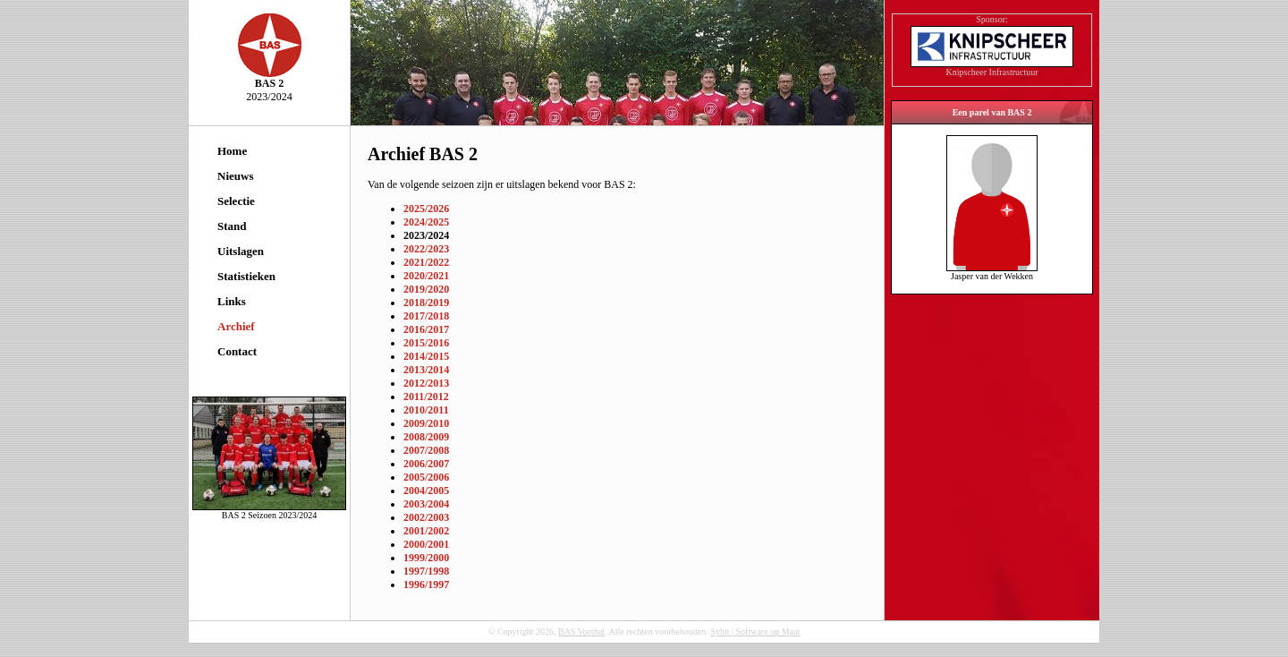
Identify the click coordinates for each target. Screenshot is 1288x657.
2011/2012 (426, 396)
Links (231, 301)
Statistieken (246, 276)
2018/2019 (426, 302)
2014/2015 (426, 356)
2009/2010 (426, 423)
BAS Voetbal (581, 631)
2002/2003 (426, 517)
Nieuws (235, 176)
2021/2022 (426, 262)
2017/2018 (426, 316)
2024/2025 (426, 222)
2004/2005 (426, 490)
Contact (237, 351)
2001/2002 (426, 531)
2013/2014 (426, 369)
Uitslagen (240, 251)
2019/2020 (426, 289)
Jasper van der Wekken (992, 272)
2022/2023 (426, 249)
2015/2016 (426, 343)
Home (232, 151)
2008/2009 (426, 437)
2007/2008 (426, 450)
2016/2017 (426, 329)
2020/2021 (426, 275)
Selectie (236, 201)
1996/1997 (426, 584)
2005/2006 (426, 477)
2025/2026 (426, 208)
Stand (232, 226)
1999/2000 (426, 557)
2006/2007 (426, 463)
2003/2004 (426, 504)
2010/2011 (426, 410)
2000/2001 (426, 544)
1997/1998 (426, 571)
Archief (236, 326)
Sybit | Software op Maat (755, 631)
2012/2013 (426, 383)
